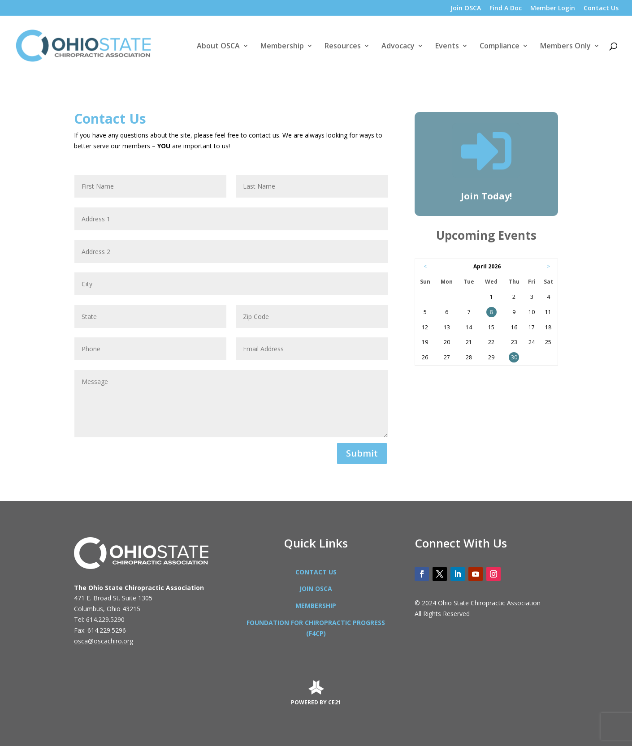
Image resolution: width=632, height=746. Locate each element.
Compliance (499, 47)
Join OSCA (465, 8)
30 (514, 357)
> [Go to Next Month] (548, 266)
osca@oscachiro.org (103, 641)
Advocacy (398, 47)
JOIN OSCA (315, 588)
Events (447, 47)
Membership (282, 47)
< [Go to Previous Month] (425, 266)
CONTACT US (316, 572)
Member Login (552, 8)
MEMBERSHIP (315, 605)
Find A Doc (505, 8)
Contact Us (601, 8)
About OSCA (218, 47)
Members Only (565, 47)
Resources (343, 47)
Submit (362, 453)
